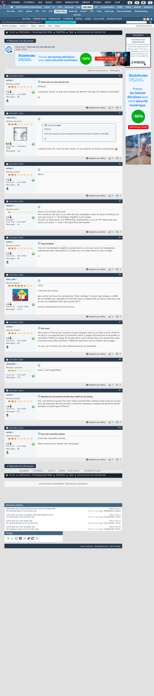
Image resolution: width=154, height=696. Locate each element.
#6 (120, 275)
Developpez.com (101, 546)
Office (128, 7)
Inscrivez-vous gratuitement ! (60, 22)
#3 (120, 164)
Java (78, 7)
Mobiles (137, 7)
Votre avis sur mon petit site (19, 521)
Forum (12, 32)
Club (117, 2)
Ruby (99, 11)
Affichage (114, 71)
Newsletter (72, 2)
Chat (58, 2)
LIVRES (88, 19)
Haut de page (114, 546)
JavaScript (72, 11)
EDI (96, 7)
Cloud (47, 7)
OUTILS (79, 19)
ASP (37, 11)
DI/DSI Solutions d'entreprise (28, 7)
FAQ (40, 2)
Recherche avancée (144, 26)
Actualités (24, 471)
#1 (120, 76)
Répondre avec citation (96, 108)
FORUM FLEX (54, 19)
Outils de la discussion (96, 71)
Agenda (42, 26)
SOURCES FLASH (114, 19)
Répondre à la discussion (20, 40)
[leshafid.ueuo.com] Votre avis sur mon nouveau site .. (31, 509)
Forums (15, 2)
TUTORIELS (68, 19)
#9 (120, 390)
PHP (92, 11)
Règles (57, 26)
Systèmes (148, 7)
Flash (71, 32)
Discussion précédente (52, 484)
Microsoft (69, 7)
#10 (119, 428)
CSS (44, 11)
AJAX (20, 11)
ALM (60, 7)
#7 (120, 322)
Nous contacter (86, 546)
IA (54, 7)
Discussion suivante (76, 484)
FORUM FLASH (39, 19)
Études (97, 2)
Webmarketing (141, 11)
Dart (50, 11)
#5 (120, 237)
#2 (120, 113)
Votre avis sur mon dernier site (41, 47)
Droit (107, 2)
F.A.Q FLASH (99, 19)
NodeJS (83, 11)
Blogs (48, 2)
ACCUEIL (26, 19)
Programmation (107, 7)
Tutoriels (28, 2)
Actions (23, 26)
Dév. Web (87, 7)
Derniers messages (9, 26)
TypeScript (109, 11)
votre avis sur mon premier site (20, 527)
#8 (120, 359)
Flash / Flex (60, 11)
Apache (29, 11)
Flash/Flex (60, 32)
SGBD (120, 7)
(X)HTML (77, 15)
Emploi (86, 2)
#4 (120, 201)
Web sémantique (124, 11)
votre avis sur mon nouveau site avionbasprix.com (29, 515)
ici (39, 97)
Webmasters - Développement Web (35, 32)
